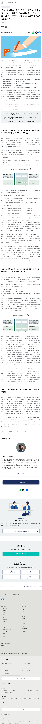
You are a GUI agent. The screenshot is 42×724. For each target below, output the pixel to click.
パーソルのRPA (4, 721)
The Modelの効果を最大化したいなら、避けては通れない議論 (19, 121)
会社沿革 (23, 618)
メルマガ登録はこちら (11, 572)
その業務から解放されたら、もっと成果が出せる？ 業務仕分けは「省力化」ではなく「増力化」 (21, 113)
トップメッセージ (25, 611)
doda (2, 698)
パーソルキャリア (5, 670)
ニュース (22, 621)
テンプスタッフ (4, 690)
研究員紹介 (4, 621)
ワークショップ (25, 420)
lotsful (2, 705)
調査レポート (5, 608)
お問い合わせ (23, 631)
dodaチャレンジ (31, 698)
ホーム (2, 604)
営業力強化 (4, 22)
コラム (6, 586)
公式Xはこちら (30, 572)
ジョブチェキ (12, 690)
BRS (20, 698)
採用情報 (22, 626)
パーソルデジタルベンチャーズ (28, 670)
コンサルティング (5, 625)
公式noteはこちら (30, 578)
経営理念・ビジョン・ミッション (27, 613)
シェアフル (8, 705)
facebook (2, 599)
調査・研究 (3, 606)
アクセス (23, 616)
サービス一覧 (5, 631)
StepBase (17, 723)
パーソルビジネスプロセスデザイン (8, 667)
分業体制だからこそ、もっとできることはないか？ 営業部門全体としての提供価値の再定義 (21, 118)
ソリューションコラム (6, 6)
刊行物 (4, 615)
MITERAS (34, 721)
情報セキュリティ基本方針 (5, 643)
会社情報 (23, 614)
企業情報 (22, 609)
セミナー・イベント (25, 606)
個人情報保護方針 (4, 641)
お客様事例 (4, 633)
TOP (2, 586)
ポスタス (3, 723)
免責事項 (2, 645)
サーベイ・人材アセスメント (7, 629)
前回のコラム (4, 61)
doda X (37, 698)
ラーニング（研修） (6, 627)
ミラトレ (14, 705)
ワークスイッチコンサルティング (16, 721)
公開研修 (4, 636)
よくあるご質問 (24, 628)
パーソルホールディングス (6, 663)
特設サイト (4, 612)
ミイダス (24, 698)
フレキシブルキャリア (28, 690)
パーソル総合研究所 (5, 673)
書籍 (3, 617)
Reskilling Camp (10, 723)
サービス (3, 623)
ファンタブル (19, 690)
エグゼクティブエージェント (11, 698)
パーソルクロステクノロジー (27, 667)
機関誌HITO (5, 614)
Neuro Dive (20, 705)
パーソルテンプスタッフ (27, 663)
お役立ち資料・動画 (6, 634)
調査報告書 (4, 610)
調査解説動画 (5, 619)
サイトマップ (3, 648)
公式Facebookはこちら (11, 578)
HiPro (25, 705)
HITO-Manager (27, 721)
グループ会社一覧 (21, 678)
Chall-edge (37, 690)
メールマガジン (24, 623)
